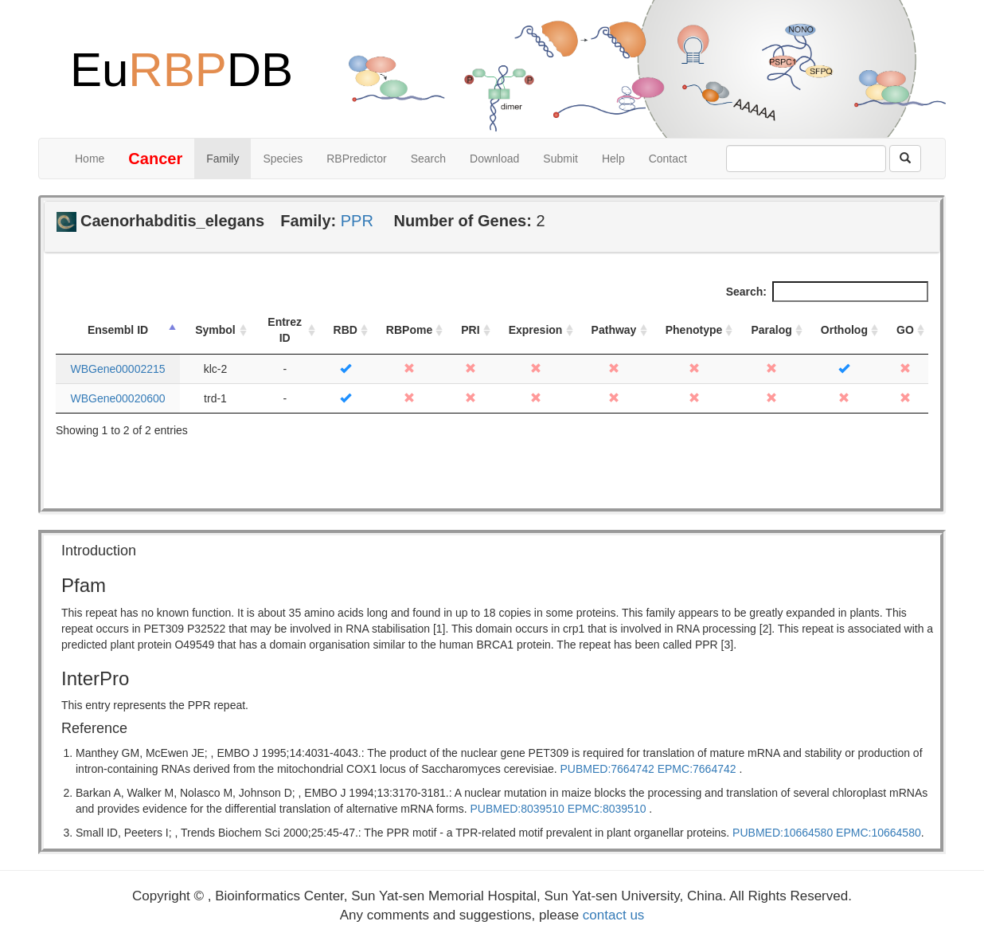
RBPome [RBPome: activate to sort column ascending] (409, 329)
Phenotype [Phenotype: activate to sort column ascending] (694, 329)
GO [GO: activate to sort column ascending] (905, 329)
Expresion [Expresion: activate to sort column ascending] (536, 329)
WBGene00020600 (117, 398)
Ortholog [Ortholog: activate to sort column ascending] (844, 329)
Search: (827, 291)
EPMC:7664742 (697, 768)
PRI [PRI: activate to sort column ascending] (470, 329)
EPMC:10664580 (878, 832)
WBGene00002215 (117, 369)
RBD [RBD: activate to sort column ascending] (345, 329)
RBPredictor (356, 158)
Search (428, 158)
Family (222, 158)
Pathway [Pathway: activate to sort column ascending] (614, 329)
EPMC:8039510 (607, 808)
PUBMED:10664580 (782, 832)
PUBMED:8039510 (517, 808)
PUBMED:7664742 (607, 768)
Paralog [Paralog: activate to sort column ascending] (771, 329)
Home (89, 158)
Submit (560, 158)
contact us (614, 915)
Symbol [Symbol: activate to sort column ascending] (215, 329)
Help (613, 158)
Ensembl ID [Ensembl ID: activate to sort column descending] (118, 329)
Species (283, 158)
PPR (357, 220)
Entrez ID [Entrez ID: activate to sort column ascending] (284, 330)
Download (494, 158)
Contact (668, 158)
